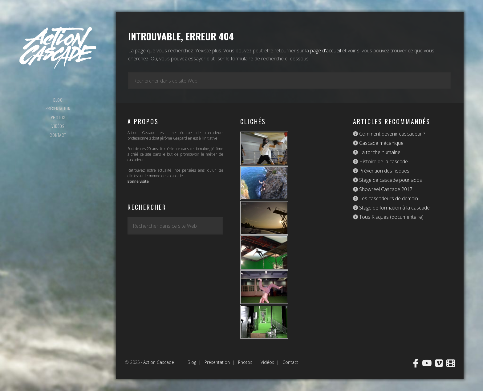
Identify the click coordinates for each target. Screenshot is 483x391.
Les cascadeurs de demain (388, 198)
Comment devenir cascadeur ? (391, 133)
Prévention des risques (383, 170)
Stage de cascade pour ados (390, 180)
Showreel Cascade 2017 (385, 189)
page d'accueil (325, 50)
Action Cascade (58, 48)
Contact (290, 362)
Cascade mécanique (381, 143)
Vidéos (267, 362)
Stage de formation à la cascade (394, 207)
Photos (245, 362)
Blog (192, 362)
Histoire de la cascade (383, 161)
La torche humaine (379, 152)
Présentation (217, 362)
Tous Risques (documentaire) (391, 217)
